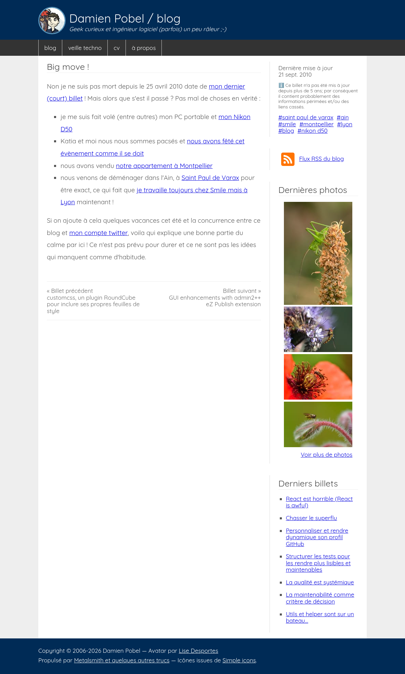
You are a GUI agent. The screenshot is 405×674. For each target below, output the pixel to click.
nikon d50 (314, 130)
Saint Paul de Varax (210, 177)
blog (169, 18)
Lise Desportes (198, 650)
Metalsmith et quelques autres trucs (121, 660)
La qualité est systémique (320, 582)
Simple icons (239, 660)
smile (289, 124)
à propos (144, 47)
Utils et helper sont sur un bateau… (320, 617)
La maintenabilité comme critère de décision (320, 598)
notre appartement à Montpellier (164, 165)
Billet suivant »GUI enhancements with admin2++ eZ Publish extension (215, 297)
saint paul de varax (308, 117)
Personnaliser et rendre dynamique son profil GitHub (317, 537)
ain (345, 117)
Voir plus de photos (326, 454)
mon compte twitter (98, 233)
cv (117, 47)
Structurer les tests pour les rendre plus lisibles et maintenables (318, 563)
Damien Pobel (108, 18)
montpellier (318, 124)
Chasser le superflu (311, 517)
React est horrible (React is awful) (319, 502)
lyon (346, 124)
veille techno (85, 47)
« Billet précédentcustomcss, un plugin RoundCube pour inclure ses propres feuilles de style (93, 300)
